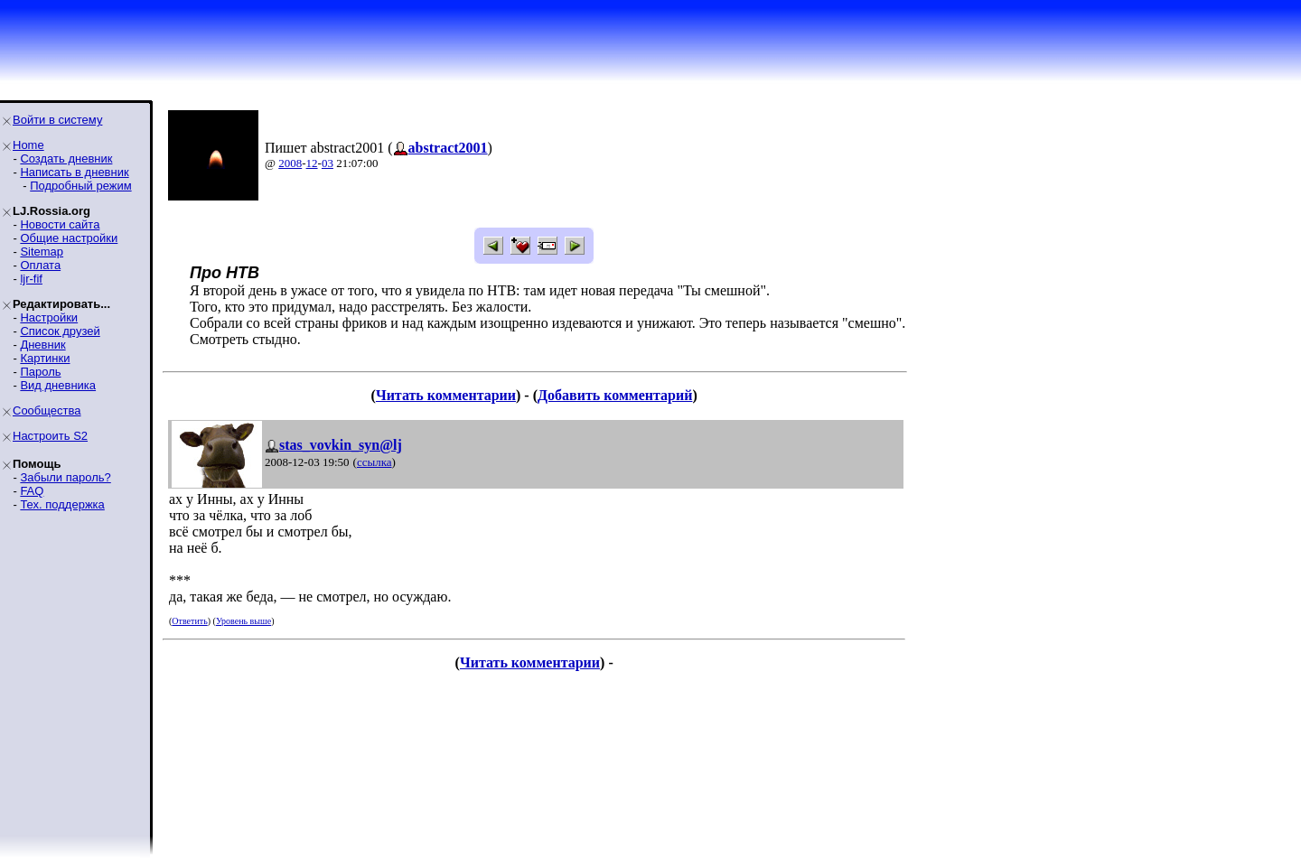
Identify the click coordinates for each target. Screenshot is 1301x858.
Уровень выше (243, 621)
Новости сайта (59, 224)
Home (28, 145)
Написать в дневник (74, 172)
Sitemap (41, 251)
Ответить (189, 621)
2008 (290, 163)
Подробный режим (80, 185)
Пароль (40, 371)
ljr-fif (31, 278)
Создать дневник (66, 158)
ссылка (374, 462)
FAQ (31, 491)
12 (312, 163)
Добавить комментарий (615, 395)
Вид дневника (58, 385)
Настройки (49, 317)
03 (327, 163)
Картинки (45, 358)
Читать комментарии (446, 395)
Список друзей (59, 331)
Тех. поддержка (62, 504)
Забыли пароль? (65, 477)
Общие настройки (68, 238)
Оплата (40, 265)
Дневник (42, 344)
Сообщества (47, 410)
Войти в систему (57, 119)
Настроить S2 (50, 436)
